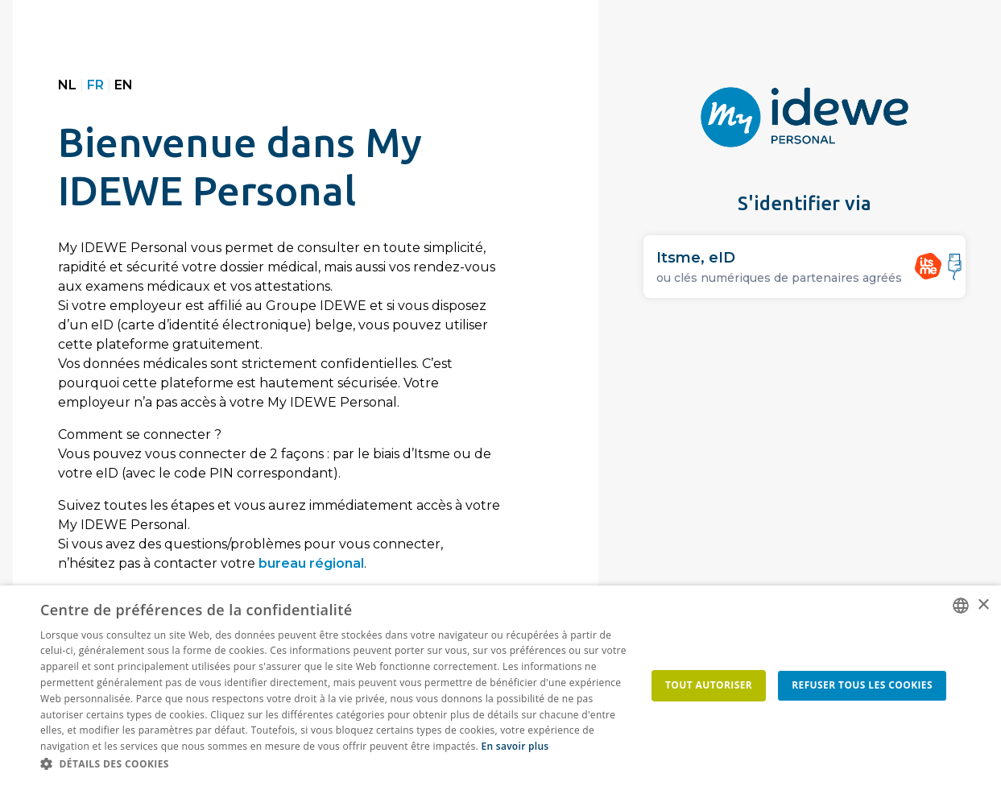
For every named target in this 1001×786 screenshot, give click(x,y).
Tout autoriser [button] (708, 685)
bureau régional (311, 563)
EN (123, 85)
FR (95, 85)
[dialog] (500, 685)
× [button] (983, 605)
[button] (336, 764)
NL (67, 85)
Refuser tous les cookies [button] (862, 685)
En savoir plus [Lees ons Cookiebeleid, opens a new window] (514, 746)
